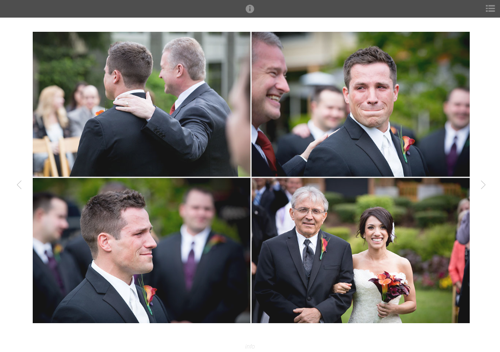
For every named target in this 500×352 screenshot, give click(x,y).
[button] (250, 13)
